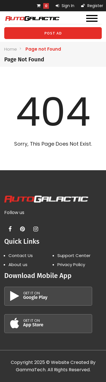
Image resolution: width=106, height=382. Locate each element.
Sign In (65, 5)
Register (92, 5)
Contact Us (20, 255)
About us (17, 264)
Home (10, 49)
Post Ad (53, 33)
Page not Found (43, 49)
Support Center (73, 255)
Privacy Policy (71, 264)
